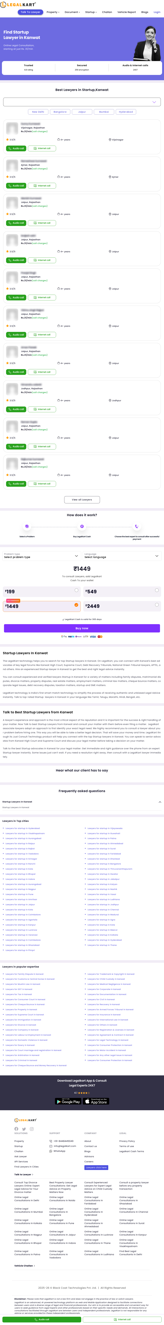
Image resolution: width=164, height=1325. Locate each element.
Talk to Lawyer (23, 1174)
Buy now (82, 628)
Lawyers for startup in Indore (20, 879)
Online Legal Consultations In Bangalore (59, 1211)
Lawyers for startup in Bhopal (21, 874)
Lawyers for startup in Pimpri (20, 950)
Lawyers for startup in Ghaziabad (23, 945)
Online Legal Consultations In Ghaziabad (129, 1200)
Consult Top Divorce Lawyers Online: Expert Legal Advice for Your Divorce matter (27, 1187)
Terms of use (127, 1146)
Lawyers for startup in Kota (19, 869)
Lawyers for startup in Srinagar (21, 859)
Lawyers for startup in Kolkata (103, 935)
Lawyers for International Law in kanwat (108, 1020)
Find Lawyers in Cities (26, 1166)
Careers (89, 1161)
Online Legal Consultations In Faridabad (93, 1200)
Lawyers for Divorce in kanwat (21, 1025)
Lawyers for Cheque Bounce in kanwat (25, 1004)
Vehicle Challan (24, 1264)
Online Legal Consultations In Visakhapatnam (129, 1242)
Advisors (89, 1156)
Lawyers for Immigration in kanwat (23, 1020)
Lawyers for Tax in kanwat (19, 994)
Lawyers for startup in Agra (101, 919)
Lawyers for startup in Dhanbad (104, 859)
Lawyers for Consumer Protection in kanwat (110, 1045)
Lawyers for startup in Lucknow (21, 930)
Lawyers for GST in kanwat (19, 989)
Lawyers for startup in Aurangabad (23, 838)
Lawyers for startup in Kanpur (21, 925)
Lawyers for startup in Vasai (102, 894)
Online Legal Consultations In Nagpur (28, 1232)
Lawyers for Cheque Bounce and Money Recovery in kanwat (36, 1065)
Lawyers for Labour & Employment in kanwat (28, 1035)
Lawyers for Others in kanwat (102, 1025)
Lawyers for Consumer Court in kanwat (25, 999)
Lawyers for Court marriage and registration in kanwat (34, 1050)
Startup (91, 12)
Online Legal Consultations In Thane (97, 1240)
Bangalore (60, 111)
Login (157, 12)
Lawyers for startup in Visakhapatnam (25, 833)
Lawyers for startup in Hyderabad (23, 828)
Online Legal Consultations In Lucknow (99, 1232)
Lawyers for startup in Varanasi (22, 935)
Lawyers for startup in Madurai (103, 914)
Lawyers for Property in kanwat (21, 1009)
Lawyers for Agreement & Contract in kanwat (111, 1035)
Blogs (144, 12)
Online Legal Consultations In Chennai (134, 1210)
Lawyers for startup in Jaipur (20, 904)
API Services (21, 1161)
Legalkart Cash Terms (132, 1151)
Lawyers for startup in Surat (102, 848)
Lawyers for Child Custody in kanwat (106, 979)
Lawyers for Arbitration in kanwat (22, 1055)
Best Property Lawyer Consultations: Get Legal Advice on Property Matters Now (63, 1187)
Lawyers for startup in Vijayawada (105, 828)
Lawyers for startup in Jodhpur (103, 904)
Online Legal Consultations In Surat (132, 1221)
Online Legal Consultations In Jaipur (63, 1232)
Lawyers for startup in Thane (102, 945)
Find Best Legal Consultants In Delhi (131, 1252)
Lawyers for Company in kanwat (22, 1030)
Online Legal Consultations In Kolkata (28, 1221)
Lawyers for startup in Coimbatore (23, 914)
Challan (107, 12)
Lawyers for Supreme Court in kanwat (25, 1014)
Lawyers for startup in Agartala (21, 919)
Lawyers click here (96, 1167)
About (87, 1141)
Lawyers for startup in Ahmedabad (105, 843)
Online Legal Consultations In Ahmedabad (93, 1222)
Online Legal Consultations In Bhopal (28, 1240)
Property (53, 12)
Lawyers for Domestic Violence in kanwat (27, 1040)
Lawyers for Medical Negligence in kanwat (109, 984)
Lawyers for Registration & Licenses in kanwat (111, 1030)
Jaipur (82, 111)
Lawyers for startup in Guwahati (104, 833)
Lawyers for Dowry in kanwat (20, 1045)
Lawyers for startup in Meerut (102, 930)
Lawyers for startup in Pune (19, 894)
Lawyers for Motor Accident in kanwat (107, 1050)
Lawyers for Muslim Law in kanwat (23, 984)
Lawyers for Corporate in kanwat (104, 989)
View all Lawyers (82, 499)
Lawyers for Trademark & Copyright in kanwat (111, 974)
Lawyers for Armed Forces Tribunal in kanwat (111, 1009)
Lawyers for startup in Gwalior (103, 874)
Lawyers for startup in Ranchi (20, 864)
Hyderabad (126, 111)
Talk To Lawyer (30, 12)
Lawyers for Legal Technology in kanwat (108, 1040)
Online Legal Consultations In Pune (62, 1221)
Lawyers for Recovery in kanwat (104, 1004)
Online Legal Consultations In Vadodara (59, 1253)
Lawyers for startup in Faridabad (104, 853)
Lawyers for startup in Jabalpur (104, 879)
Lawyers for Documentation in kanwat (107, 994)
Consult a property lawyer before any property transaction (131, 1185)
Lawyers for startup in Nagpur (21, 889)
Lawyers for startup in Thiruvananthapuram (110, 869)
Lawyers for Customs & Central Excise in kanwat (30, 979)
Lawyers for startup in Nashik (102, 889)
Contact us (90, 1146)
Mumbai (104, 111)
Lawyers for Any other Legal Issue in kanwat (110, 1055)
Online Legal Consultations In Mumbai (29, 1210)
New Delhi (38, 111)
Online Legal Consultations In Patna (27, 1252)
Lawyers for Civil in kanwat (101, 999)
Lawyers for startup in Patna (102, 838)
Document (72, 12)
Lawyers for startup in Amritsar (21, 899)
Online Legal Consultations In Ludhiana (93, 1253)
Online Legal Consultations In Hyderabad (93, 1211)
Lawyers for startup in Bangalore (104, 864)
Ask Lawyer (20, 1156)
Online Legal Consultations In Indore (63, 1240)
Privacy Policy (127, 1141)
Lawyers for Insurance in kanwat (104, 1014)
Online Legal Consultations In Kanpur (133, 1232)
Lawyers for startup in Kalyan (102, 884)
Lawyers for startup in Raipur (20, 843)
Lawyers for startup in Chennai (103, 909)
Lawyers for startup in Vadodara (22, 853)
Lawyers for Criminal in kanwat (21, 1060)
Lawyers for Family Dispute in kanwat (25, 974)
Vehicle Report (127, 12)
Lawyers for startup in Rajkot (20, 848)
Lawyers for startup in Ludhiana (104, 899)
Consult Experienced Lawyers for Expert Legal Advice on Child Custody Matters (98, 1187)
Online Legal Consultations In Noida (62, 1198)
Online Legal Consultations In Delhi (27, 1198)
